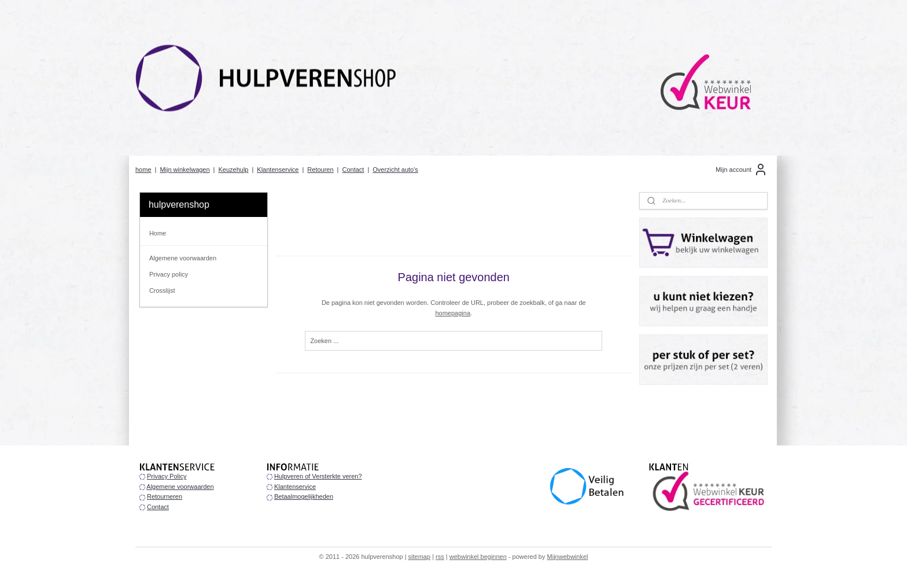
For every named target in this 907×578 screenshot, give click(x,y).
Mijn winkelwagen (184, 169)
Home (157, 233)
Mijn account (742, 169)
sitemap (419, 556)
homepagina (452, 313)
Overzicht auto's (395, 169)
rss (440, 556)
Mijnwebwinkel (567, 556)
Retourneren (164, 496)
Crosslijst (162, 290)
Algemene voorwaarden (182, 258)
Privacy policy (168, 274)
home (143, 169)
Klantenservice (277, 169)
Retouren (320, 169)
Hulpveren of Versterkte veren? (318, 476)
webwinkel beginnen (478, 556)
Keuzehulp (233, 169)
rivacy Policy (168, 476)
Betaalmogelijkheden (303, 496)
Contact (353, 169)
